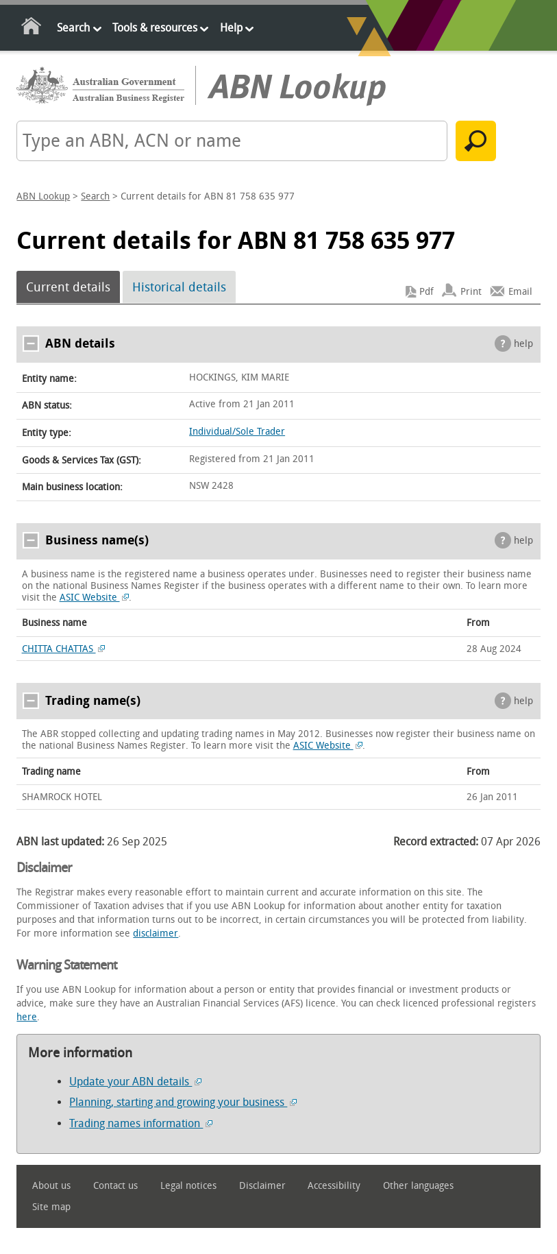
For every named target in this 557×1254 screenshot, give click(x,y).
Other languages (418, 1186)
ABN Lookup (43, 196)
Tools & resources (154, 27)
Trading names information (140, 1123)
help (523, 344)
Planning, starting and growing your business (183, 1102)
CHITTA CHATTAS (64, 649)
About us (51, 1186)
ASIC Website (94, 597)
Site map (51, 1207)
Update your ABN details (135, 1081)
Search (73, 27)
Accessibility (334, 1186)
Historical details (179, 287)
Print (471, 292)
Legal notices (188, 1186)
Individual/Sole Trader (237, 431)
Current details (68, 287)
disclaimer (155, 933)
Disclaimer (262, 1186)
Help (231, 27)
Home (31, 28)
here (26, 1017)
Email (520, 292)
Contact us (115, 1186)
